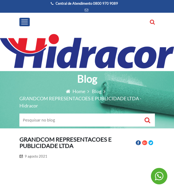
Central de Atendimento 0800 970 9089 (84, 3)
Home (76, 91)
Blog (97, 91)
